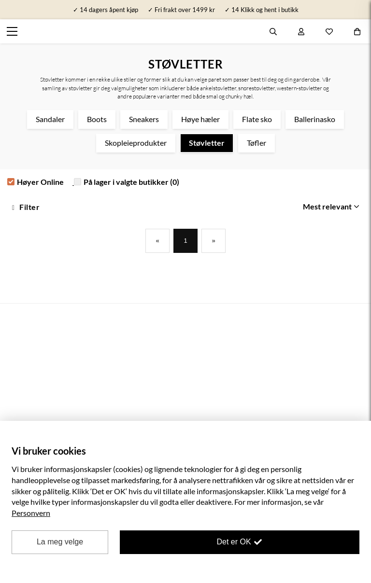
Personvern (31, 512)
